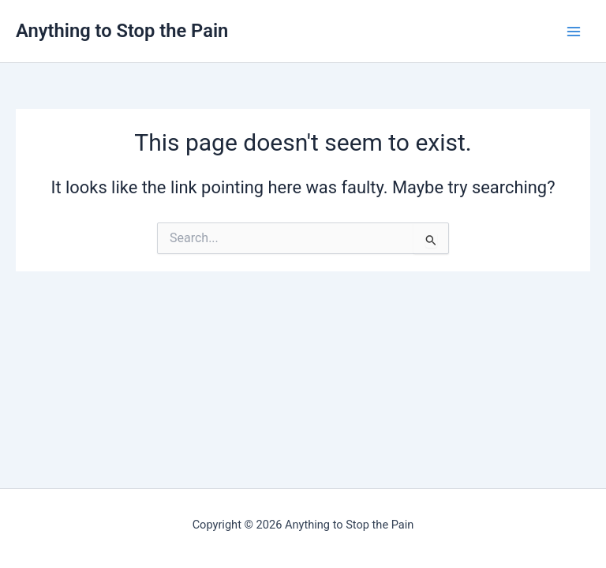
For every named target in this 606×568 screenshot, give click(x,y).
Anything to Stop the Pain (122, 31)
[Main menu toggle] (573, 31)
